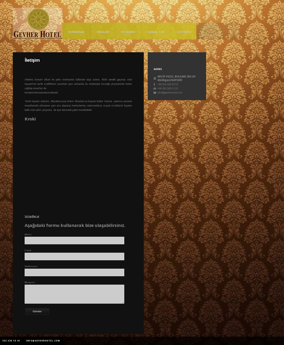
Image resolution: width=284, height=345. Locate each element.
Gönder (37, 311)
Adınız (28, 234)
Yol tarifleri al (32, 216)
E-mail (28, 250)
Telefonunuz (31, 266)
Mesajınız (30, 282)
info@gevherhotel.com (170, 92)
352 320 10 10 (11, 340)
